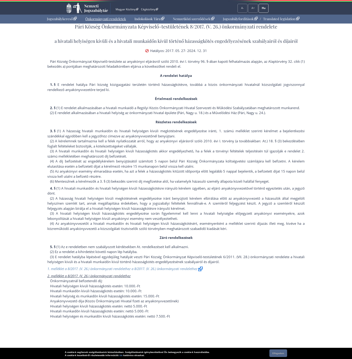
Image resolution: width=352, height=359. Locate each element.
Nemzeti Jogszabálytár (96, 8)
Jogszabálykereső (62, 19)
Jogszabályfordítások (240, 19)
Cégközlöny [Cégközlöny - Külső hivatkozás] (149, 9)
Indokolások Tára (149, 19)
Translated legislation (281, 19)
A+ (253, 8)
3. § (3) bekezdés (112, 181)
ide (121, 355)
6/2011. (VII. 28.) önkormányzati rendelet (255, 257)
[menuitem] (62, 19)
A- (242, 8)
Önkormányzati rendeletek (105, 19)
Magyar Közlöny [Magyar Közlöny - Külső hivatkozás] (127, 9)
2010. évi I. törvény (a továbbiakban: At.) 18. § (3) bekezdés (250, 141)
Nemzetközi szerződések (193, 19)
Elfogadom (278, 353)
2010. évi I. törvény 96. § (189, 61)
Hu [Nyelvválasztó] (264, 8)
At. (139, 246)
